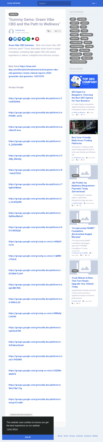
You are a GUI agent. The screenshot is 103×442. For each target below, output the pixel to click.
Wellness (87, 58)
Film (83, 27)
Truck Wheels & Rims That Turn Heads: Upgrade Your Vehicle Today (83, 282)
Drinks (74, 27)
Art (73, 19)
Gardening (86, 35)
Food (84, 31)
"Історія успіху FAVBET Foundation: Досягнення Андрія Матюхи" (83, 232)
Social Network (13, 3)
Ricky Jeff (77, 301)
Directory (88, 436)
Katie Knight (78, 203)
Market (95, 436)
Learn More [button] (12, 429)
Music (88, 42)
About (60, 436)
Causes (81, 19)
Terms (66, 436)
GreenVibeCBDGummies (21, 415)
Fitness (74, 31)
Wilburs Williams (79, 112)
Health (13, 14)
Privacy (72, 436)
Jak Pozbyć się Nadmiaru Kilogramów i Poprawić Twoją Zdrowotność (83, 187)
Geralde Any (20, 30)
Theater (75, 58)
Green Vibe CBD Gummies (21, 45)
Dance (85, 23)
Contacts (79, 436)
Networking (77, 46)
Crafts (74, 23)
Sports (87, 54)
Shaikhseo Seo (79, 158)
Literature (76, 42)
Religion (85, 50)
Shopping (75, 54)
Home (84, 39)
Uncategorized (78, 62)
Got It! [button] (28, 437)
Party (74, 50)
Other (89, 46)
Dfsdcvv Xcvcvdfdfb (81, 253)
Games (74, 35)
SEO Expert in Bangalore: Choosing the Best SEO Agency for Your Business (82, 96)
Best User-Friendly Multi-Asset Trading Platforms (82, 140)
